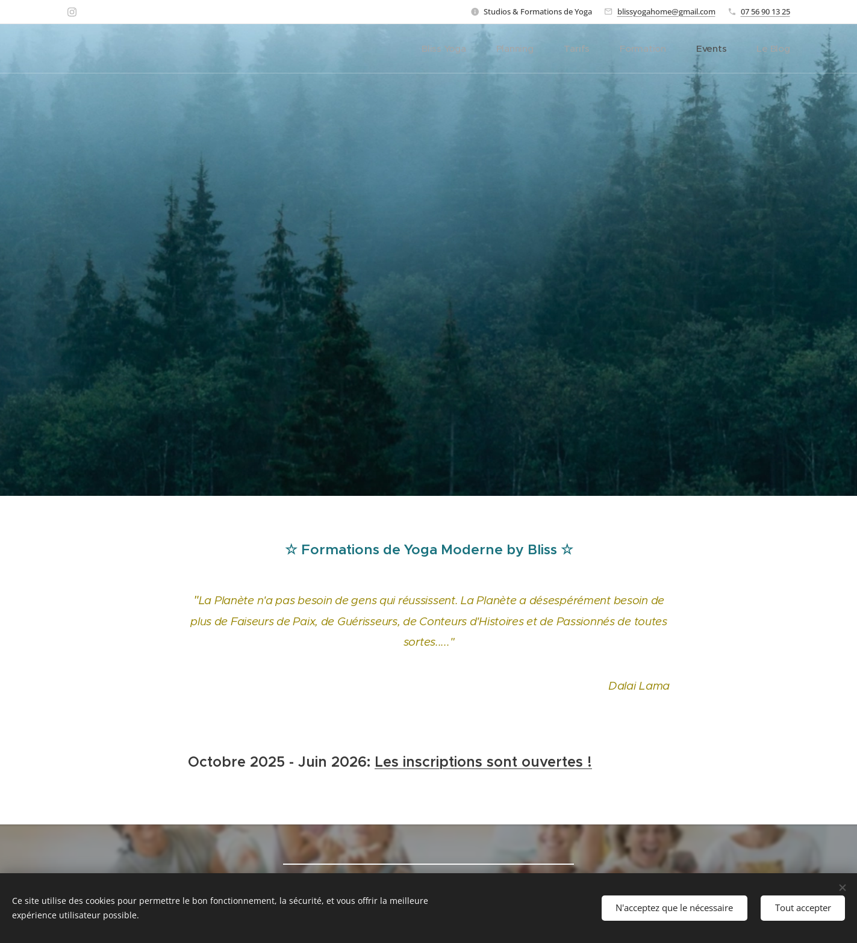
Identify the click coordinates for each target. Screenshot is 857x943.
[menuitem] (472, 49)
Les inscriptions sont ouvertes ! (483, 761)
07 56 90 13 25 (765, 11)
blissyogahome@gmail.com (666, 11)
